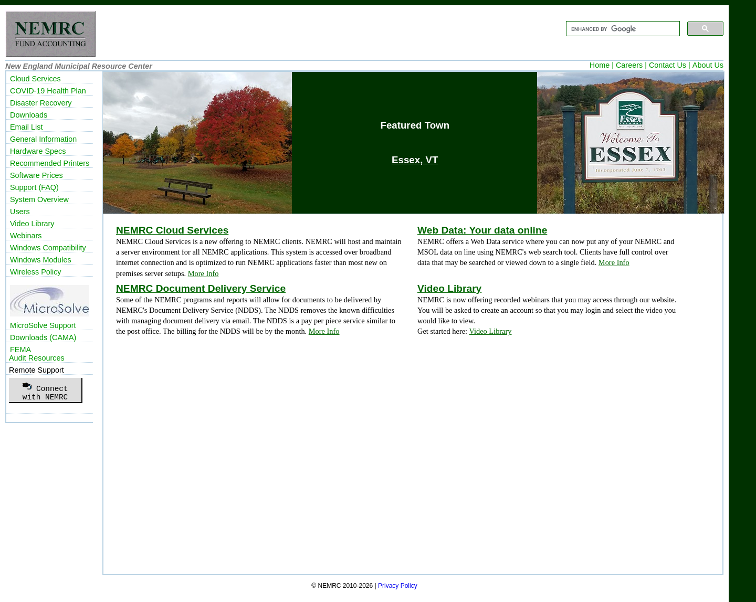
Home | (602, 65)
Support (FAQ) (34, 187)
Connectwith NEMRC (45, 390)
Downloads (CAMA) (43, 337)
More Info (203, 273)
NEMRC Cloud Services (172, 230)
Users (20, 211)
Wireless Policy (35, 272)
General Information (43, 139)
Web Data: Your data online (482, 230)
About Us (707, 65)
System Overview (39, 199)
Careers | (631, 65)
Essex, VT (415, 159)
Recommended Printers (49, 163)
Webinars (26, 235)
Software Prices (36, 175)
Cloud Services (35, 79)
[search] (622, 29)
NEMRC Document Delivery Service (201, 288)
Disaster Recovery (41, 103)
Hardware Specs (38, 151)
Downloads (28, 115)
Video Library (449, 288)
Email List (26, 127)
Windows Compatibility (48, 248)
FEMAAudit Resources (37, 353)
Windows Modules (40, 260)
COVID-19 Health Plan (48, 91)
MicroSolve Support (43, 325)
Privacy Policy (397, 585)
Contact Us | (669, 65)
